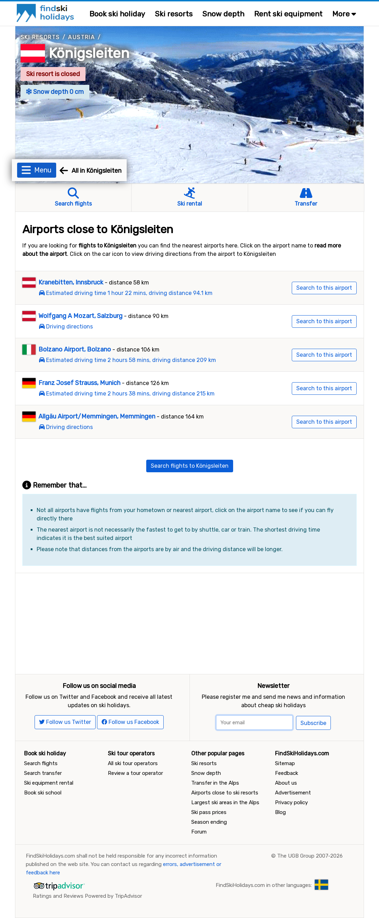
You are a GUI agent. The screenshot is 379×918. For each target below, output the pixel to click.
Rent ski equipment (288, 13)
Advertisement (293, 793)
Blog (280, 812)
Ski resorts (174, 13)
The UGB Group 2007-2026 (310, 856)
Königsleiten (89, 53)
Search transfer (43, 773)
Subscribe (313, 723)
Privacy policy (291, 802)
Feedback (286, 773)
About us (286, 783)
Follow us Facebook (130, 722)
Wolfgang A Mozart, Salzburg (80, 316)
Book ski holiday (117, 13)
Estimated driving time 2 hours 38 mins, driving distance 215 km (130, 393)
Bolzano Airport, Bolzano (74, 349)
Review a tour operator (135, 773)
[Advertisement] (189, 622)
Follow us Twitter (65, 722)
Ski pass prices (208, 812)
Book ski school (42, 793)
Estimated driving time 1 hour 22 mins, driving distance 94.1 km (129, 293)
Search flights (41, 763)
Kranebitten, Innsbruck (70, 282)
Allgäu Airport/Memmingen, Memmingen (96, 416)
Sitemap (285, 763)
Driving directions (69, 326)
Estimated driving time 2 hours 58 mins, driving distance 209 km (131, 360)
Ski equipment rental (48, 783)
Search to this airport (324, 287)
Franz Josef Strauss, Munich (79, 383)
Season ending (209, 822)
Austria (81, 37)
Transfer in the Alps (215, 783)
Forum (199, 832)
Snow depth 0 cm (55, 92)
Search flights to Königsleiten (190, 465)
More (344, 13)
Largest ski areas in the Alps (225, 802)
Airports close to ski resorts (224, 793)
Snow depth (223, 13)
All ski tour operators (133, 763)
